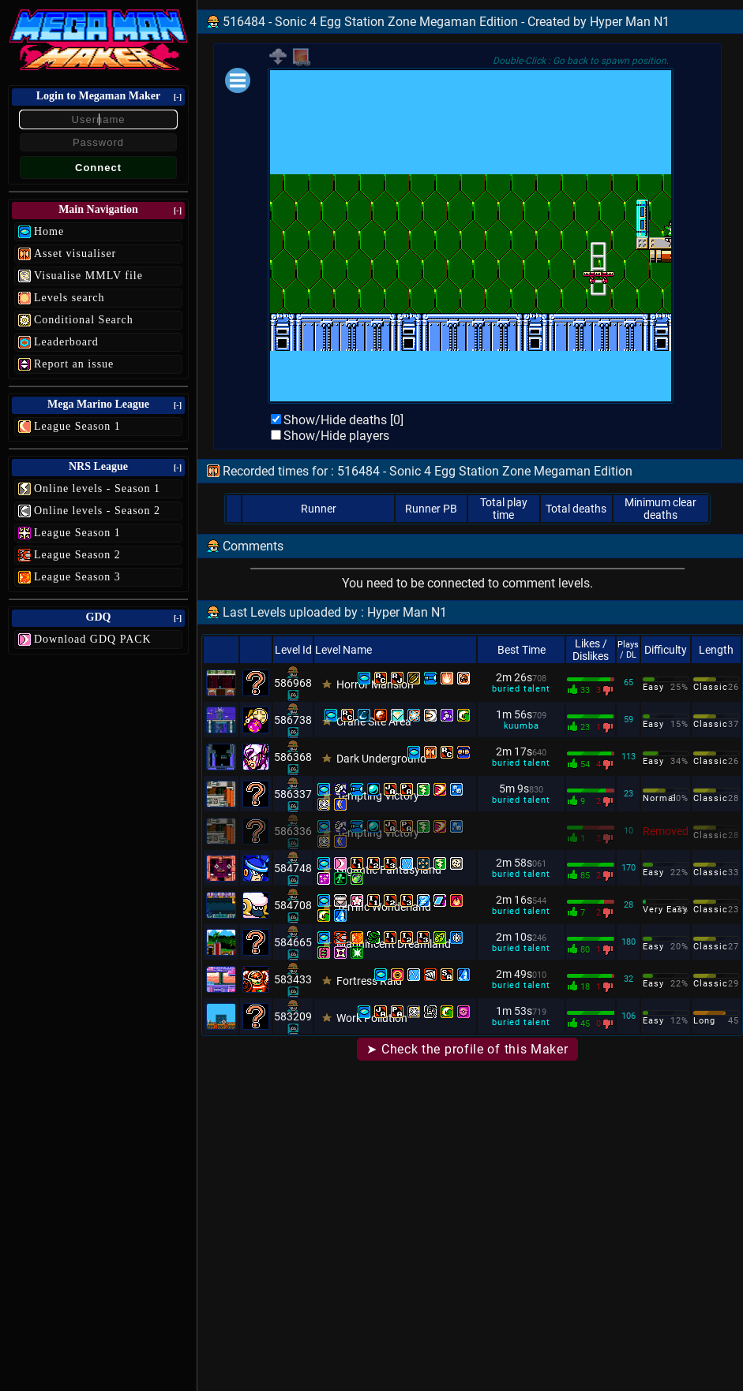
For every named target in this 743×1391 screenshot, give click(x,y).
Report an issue (74, 364)
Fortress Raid (369, 981)
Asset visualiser (75, 253)
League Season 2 (77, 555)
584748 (293, 868)
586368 (293, 757)
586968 (293, 683)
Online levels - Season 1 (97, 488)
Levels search (69, 298)
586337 (293, 794)
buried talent (521, 689)
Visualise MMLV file (88, 276)
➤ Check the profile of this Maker (467, 1049)
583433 (293, 979)
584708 (293, 905)
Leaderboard (66, 342)
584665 (293, 942)
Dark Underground (381, 758)
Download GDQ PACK (93, 639)
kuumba (521, 726)
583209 (293, 1016)
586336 (293, 831)
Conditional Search (83, 320)
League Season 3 (77, 577)
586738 (293, 720)
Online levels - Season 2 (97, 510)
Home (49, 231)
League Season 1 (77, 426)
